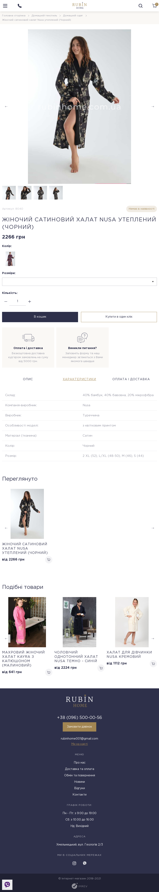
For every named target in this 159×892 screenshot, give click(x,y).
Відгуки (79, 788)
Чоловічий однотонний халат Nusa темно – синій (76, 657)
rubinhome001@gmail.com (79, 739)
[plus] (29, 301)
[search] (140, 6)
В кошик (40, 317)
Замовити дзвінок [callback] (79, 727)
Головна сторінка (13, 15)
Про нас (80, 762)
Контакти (79, 794)
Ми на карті (79, 744)
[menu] (5, 6)
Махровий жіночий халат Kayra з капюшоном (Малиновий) (23, 659)
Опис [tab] (28, 379)
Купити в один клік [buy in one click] (118, 317)
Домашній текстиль (44, 15)
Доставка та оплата (79, 769)
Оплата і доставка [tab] (131, 379)
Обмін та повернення (79, 775)
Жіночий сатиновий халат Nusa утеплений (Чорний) (25, 548)
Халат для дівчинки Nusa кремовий (129, 654)
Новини (79, 782)
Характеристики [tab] (79, 379)
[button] (153, 106)
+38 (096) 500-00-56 (79, 718)
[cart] (154, 5)
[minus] (5, 301)
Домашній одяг (73, 15)
